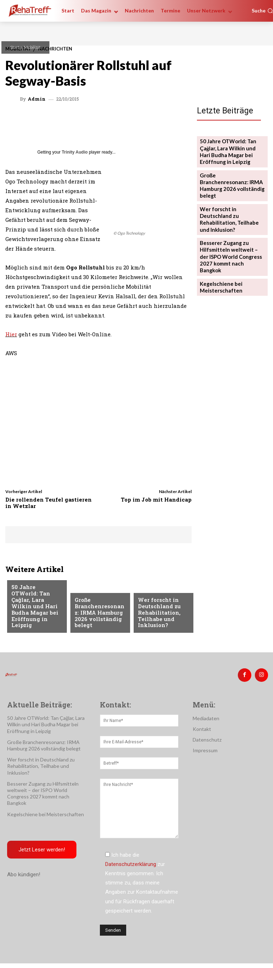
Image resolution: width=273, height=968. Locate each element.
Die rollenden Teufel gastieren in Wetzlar (48, 502)
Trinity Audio (75, 152)
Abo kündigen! (23, 872)
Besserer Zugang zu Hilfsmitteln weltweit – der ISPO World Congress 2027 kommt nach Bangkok (230, 229)
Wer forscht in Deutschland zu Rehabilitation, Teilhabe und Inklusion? (157, 614)
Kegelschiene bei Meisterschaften (219, 254)
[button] (262, 10)
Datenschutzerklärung (130, 862)
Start (14, 47)
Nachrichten (154, 592)
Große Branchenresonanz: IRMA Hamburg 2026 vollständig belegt (100, 617)
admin (37, 99)
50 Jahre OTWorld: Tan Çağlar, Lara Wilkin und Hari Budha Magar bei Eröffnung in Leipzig (34, 612)
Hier (11, 334)
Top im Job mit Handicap (156, 499)
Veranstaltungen (33, 586)
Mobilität (32, 47)
